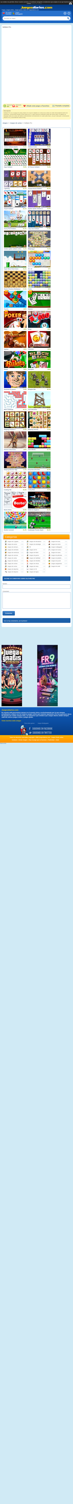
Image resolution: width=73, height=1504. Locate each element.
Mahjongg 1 (31, 249)
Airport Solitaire (8, 208)
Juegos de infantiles (34, 561)
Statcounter (3, 743)
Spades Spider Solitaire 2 (35, 208)
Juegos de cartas (16, 123)
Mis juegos (9, 13)
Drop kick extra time (34, 469)
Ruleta (6, 369)
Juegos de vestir (55, 566)
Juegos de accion (12, 544)
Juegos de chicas (34, 563)
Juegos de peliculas (56, 555)
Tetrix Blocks (32, 449)
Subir (57, 740)
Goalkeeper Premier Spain (35, 530)
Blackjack (31, 369)
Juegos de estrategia (35, 544)
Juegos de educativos (35, 541)
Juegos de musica (56, 550)
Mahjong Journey (33, 429)
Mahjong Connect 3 (9, 429)
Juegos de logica (34, 572)
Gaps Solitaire (8, 167)
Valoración (10, 105)
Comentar (8, 613)
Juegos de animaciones (13, 547)
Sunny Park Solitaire (10, 228)
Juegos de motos (55, 544)
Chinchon (31, 349)
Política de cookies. (37, 3)
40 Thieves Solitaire (33, 167)
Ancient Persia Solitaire (35, 188)
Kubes (30, 289)
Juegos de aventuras (13, 552)
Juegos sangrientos (56, 563)
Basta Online (7, 510)
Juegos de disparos (12, 572)
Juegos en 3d (33, 569)
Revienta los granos (10, 389)
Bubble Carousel (9, 530)
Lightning (7, 188)
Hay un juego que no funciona (37, 740)
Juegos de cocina (12, 566)
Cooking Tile (7, 490)
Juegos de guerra (34, 555)
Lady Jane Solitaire (33, 228)
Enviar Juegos (23, 740)
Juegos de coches (12, 563)
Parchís (6, 309)
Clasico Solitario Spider (11, 147)
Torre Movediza (32, 409)
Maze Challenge (8, 409)
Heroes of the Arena (10, 449)
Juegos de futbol (33, 552)
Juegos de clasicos (12, 561)
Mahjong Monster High (10, 469)
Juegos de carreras (12, 555)
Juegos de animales (12, 550)
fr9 (30, 547)
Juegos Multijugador (43, 723)
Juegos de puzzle (56, 561)
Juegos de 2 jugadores (13, 541)
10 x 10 (30, 269)
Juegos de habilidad (34, 558)
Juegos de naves (55, 552)
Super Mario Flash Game (11, 269)
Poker (5, 329)
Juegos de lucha (55, 541)
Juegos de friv (33, 550)
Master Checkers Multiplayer (12, 289)
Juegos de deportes (12, 569)
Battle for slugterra (33, 510)
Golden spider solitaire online (12, 249)
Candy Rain (31, 490)
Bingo (29, 329)
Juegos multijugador (56, 547)
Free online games (29, 723)
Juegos (18, 13)
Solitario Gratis (32, 147)
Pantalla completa (60, 106)
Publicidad (51, 740)
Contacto (14, 740)
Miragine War (32, 389)
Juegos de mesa (33, 566)
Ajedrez (6, 349)
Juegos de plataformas (57, 558)
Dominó (30, 309)
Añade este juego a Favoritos (36, 106)
